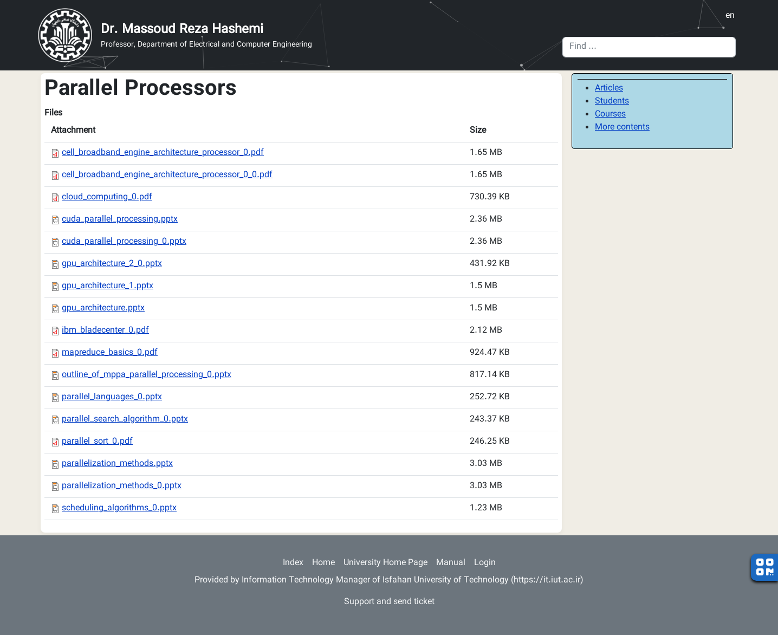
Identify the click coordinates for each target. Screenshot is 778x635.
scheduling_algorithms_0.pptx (119, 508)
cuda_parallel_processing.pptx (120, 219)
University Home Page (385, 563)
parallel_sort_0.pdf (97, 442)
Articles (609, 88)
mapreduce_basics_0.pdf (110, 353)
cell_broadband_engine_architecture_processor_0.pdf (163, 153)
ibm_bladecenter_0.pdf (105, 331)
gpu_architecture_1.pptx (107, 286)
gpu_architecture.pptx (103, 308)
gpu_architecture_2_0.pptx (112, 264)
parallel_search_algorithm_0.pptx (125, 419)
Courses (610, 114)
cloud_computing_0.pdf (107, 197)
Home (323, 563)
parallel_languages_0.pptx (112, 397)
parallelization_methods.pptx (117, 464)
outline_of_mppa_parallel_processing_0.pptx (146, 375)
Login (485, 563)
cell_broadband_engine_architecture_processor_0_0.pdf (167, 175)
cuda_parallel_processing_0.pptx (124, 242)
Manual (450, 563)
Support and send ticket (389, 602)
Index (293, 563)
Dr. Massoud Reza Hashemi (182, 30)
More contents (622, 127)
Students (612, 101)
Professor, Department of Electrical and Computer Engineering (206, 45)
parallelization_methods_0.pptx (121, 486)
